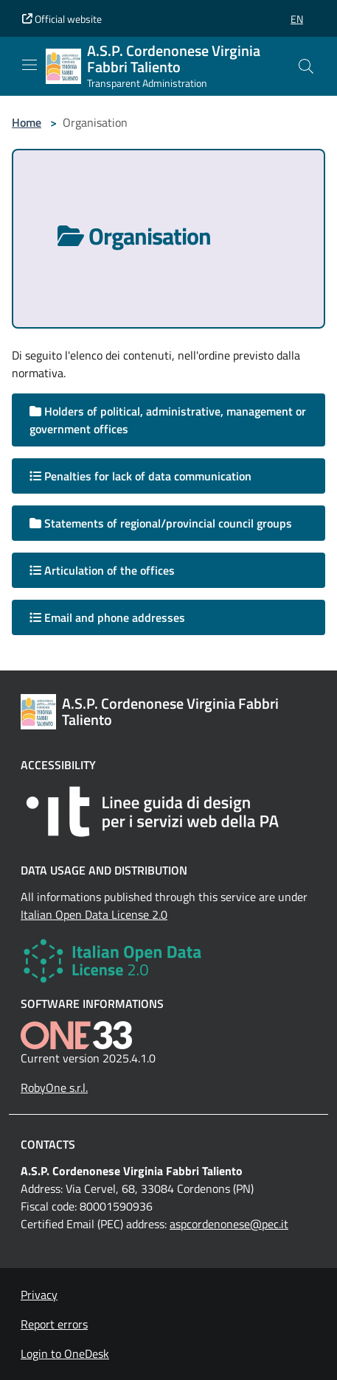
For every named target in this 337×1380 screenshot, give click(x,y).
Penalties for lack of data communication (140, 476)
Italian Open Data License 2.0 (94, 914)
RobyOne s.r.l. (54, 1087)
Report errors (54, 1324)
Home (26, 122)
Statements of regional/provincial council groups (160, 523)
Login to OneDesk (65, 1353)
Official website (62, 19)
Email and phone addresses (107, 617)
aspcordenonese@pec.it (229, 1224)
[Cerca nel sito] (306, 66)
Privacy (39, 1294)
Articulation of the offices (102, 570)
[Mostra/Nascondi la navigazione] (29, 65)
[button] (297, 18)
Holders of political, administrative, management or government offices (167, 420)
